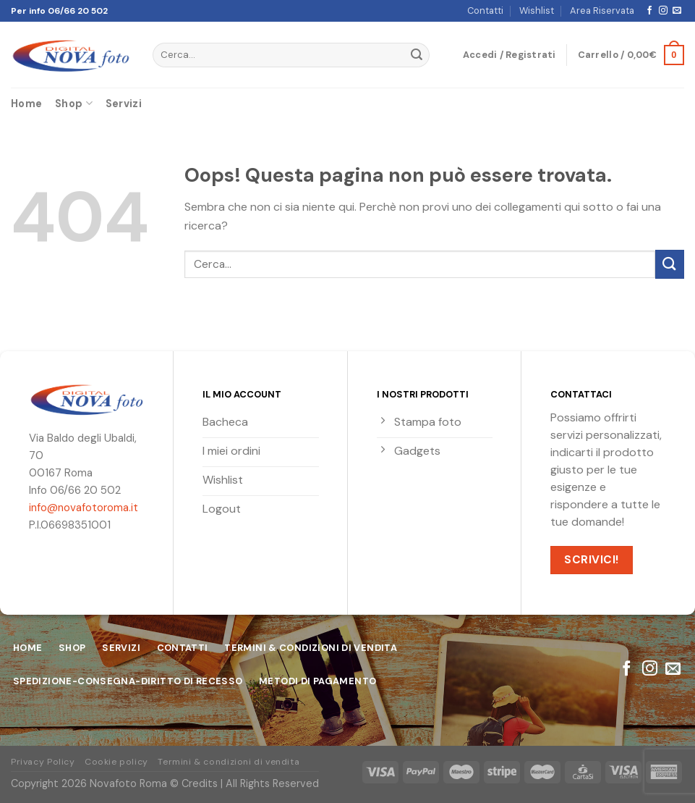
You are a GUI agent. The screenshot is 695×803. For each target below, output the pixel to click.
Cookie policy (116, 762)
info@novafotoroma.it (83, 507)
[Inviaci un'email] (677, 11)
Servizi (124, 103)
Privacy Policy (43, 762)
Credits (200, 783)
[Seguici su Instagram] (663, 11)
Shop (74, 103)
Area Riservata (602, 10)
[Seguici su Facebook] (649, 11)
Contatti (485, 10)
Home (26, 103)
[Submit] (416, 55)
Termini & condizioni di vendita (228, 762)
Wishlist (536, 10)
